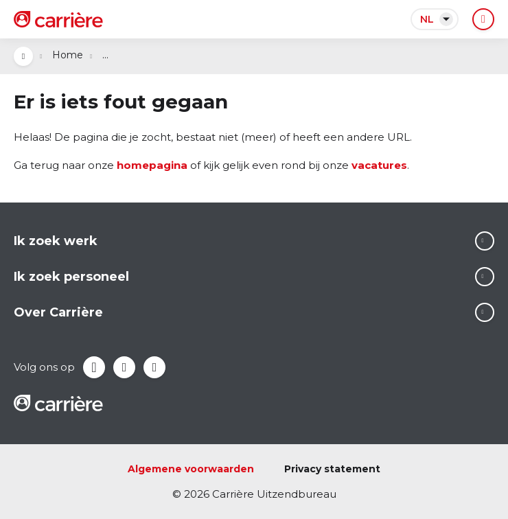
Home (67, 55)
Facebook (94, 367)
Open (23, 56)
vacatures (379, 165)
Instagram (154, 367)
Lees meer (484, 241)
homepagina (152, 165)
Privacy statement (332, 469)
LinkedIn (124, 367)
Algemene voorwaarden (191, 469)
